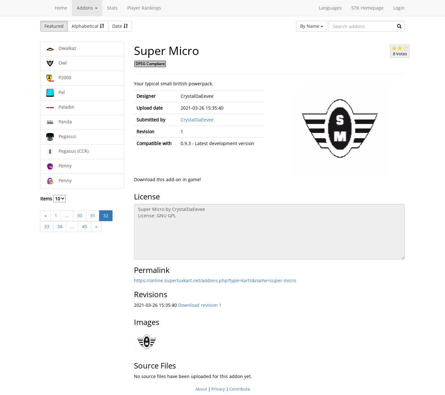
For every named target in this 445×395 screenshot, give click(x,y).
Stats (112, 8)
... (67, 216)
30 (79, 216)
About (201, 389)
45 (84, 226)
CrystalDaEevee (197, 120)
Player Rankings (144, 8)
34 (59, 226)
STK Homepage (367, 8)
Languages (330, 8)
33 (46, 226)
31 (92, 216)
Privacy (218, 389)
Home (61, 8)
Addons (87, 8)
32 (105, 216)
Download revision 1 (200, 305)
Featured (54, 26)
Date (120, 26)
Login (399, 8)
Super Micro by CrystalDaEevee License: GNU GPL (269, 231)
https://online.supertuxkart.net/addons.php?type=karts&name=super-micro (215, 280)
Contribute (239, 389)
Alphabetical (88, 26)
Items (53, 198)
